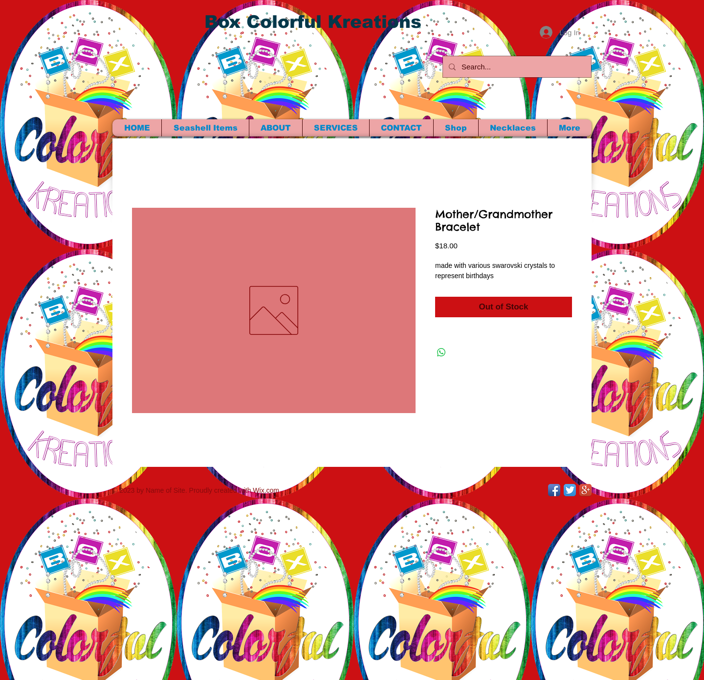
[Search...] (516, 66)
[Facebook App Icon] (554, 490)
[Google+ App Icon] (585, 490)
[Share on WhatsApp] (441, 352)
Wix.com (266, 490)
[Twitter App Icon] (570, 490)
